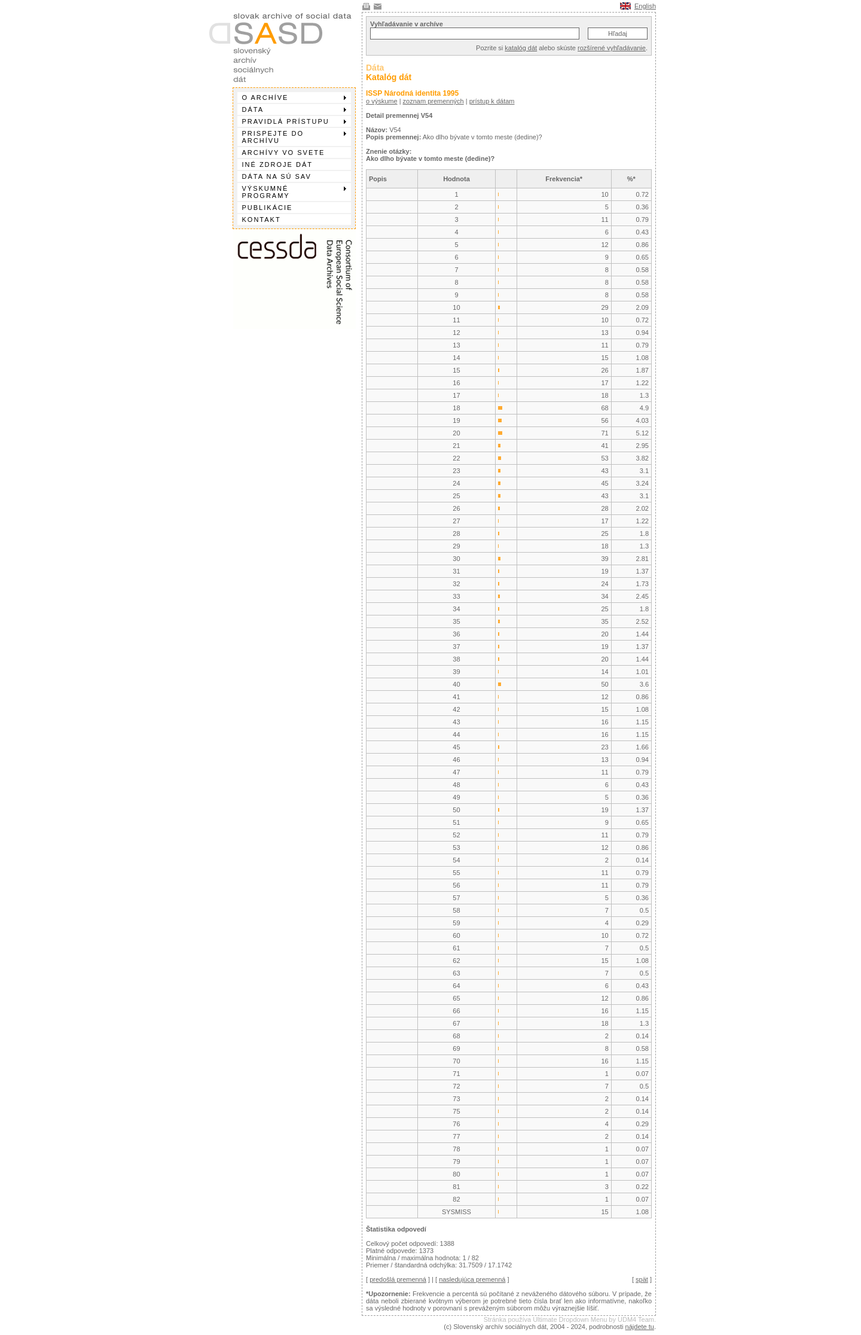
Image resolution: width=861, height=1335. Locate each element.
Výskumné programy (294, 192)
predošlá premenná (398, 1279)
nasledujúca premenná (472, 1279)
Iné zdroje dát (277, 164)
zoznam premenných (433, 101)
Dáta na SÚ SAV (277, 176)
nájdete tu (639, 1326)
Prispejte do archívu (294, 137)
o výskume (382, 101)
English (645, 6)
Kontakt (261, 219)
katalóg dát (521, 47)
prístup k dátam (492, 101)
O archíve (294, 97)
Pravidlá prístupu (294, 121)
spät (642, 1279)
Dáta (294, 109)
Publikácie (267, 207)
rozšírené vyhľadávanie (612, 47)
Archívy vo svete (283, 152)
